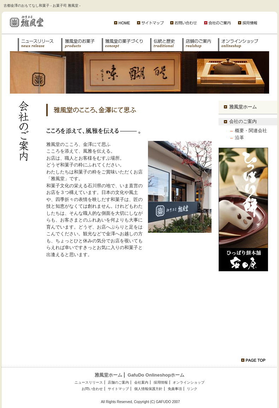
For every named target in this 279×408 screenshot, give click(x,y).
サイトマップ (118, 389)
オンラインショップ (188, 382)
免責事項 (175, 389)
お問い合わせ (92, 389)
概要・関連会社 (251, 130)
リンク (192, 389)
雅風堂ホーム (243, 107)
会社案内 (141, 382)
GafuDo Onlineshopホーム (155, 375)
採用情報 (161, 382)
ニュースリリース (89, 382)
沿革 (239, 137)
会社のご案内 (243, 121)
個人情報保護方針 (148, 389)
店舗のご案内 (118, 382)
